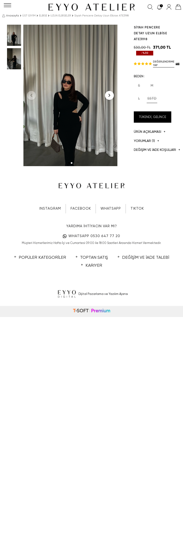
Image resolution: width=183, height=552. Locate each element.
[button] (69, 163)
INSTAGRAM (50, 208)
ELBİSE (43, 15)
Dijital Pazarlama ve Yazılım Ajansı (91, 294)
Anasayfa (10, 15)
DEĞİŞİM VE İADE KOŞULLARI (152, 150)
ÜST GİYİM (29, 15)
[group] (70, 95)
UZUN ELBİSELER (60, 15)
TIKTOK (137, 208)
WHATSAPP (111, 208)
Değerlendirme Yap (163, 63)
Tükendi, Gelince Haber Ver (152, 119)
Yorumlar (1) (146, 141)
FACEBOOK (81, 208)
